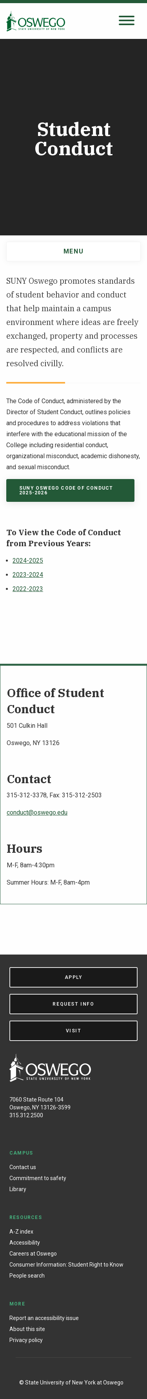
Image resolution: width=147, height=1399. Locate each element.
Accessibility (24, 1242)
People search (27, 1275)
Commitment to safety (37, 1178)
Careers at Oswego (33, 1253)
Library (17, 1189)
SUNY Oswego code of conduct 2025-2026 (66, 490)
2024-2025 (28, 560)
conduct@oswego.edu (37, 812)
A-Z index (21, 1231)
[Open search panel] (127, 21)
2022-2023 (28, 589)
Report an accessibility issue (44, 1318)
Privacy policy (26, 1340)
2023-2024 (28, 574)
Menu (73, 251)
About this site (27, 1329)
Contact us (22, 1167)
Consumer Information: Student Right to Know (66, 1264)
